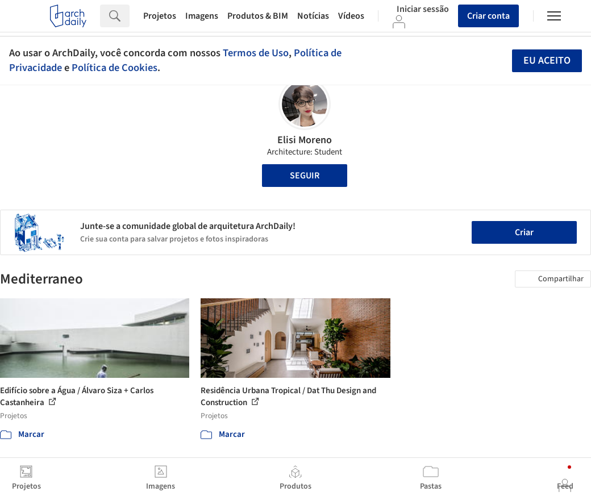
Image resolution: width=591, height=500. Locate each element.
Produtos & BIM (257, 15)
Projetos (159, 15)
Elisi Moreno (304, 140)
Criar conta (488, 16)
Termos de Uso (256, 52)
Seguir (304, 175)
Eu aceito (547, 60)
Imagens (201, 15)
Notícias (313, 15)
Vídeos (351, 15)
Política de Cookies (114, 67)
